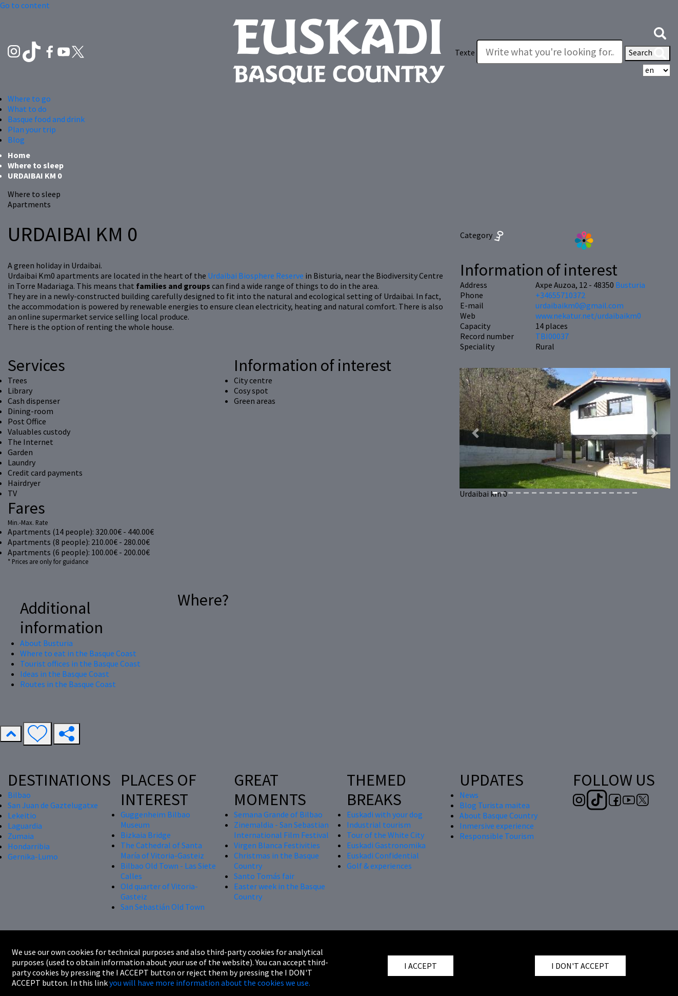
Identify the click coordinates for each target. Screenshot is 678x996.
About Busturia (46, 643)
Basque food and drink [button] (46, 119)
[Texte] (549, 52)
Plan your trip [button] (32, 129)
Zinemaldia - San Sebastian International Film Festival (281, 829)
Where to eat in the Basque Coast (78, 653)
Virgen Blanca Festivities (277, 845)
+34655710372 (560, 295)
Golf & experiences (379, 866)
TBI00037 (552, 336)
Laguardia (25, 826)
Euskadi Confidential (383, 855)
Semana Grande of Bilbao (278, 814)
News (469, 795)
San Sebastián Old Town (163, 907)
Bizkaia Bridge (146, 835)
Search (647, 53)
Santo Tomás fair (264, 876)
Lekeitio (22, 815)
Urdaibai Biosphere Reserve (256, 275)
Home (19, 155)
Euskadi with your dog (385, 814)
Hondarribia (29, 846)
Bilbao (19, 795)
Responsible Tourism (497, 836)
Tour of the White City (385, 835)
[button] (660, 32)
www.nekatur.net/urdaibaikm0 (588, 315)
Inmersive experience (497, 826)
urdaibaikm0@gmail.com (579, 305)
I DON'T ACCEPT (580, 966)
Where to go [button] (29, 98)
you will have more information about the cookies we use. (209, 983)
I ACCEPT (420, 966)
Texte (465, 52)
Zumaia (21, 836)
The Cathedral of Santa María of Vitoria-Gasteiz (162, 850)
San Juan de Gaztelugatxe (53, 805)
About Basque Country (498, 815)
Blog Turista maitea (495, 805)
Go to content (25, 5)
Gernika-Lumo (33, 856)
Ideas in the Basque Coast (64, 674)
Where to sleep (36, 165)
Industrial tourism (379, 824)
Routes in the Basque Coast (68, 684)
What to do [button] (27, 109)
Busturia (630, 285)
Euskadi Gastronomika (386, 845)
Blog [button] (16, 139)
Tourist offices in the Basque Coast (80, 663)
